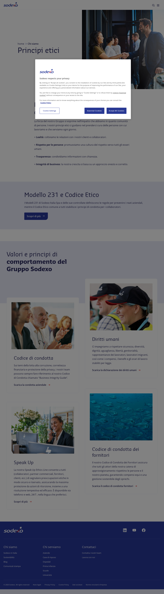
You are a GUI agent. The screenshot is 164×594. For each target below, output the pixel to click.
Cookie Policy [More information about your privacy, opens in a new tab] (45, 103)
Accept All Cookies (116, 111)
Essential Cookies (94, 111)
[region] (83, 89)
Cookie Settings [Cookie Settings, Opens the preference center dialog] (49, 111)
